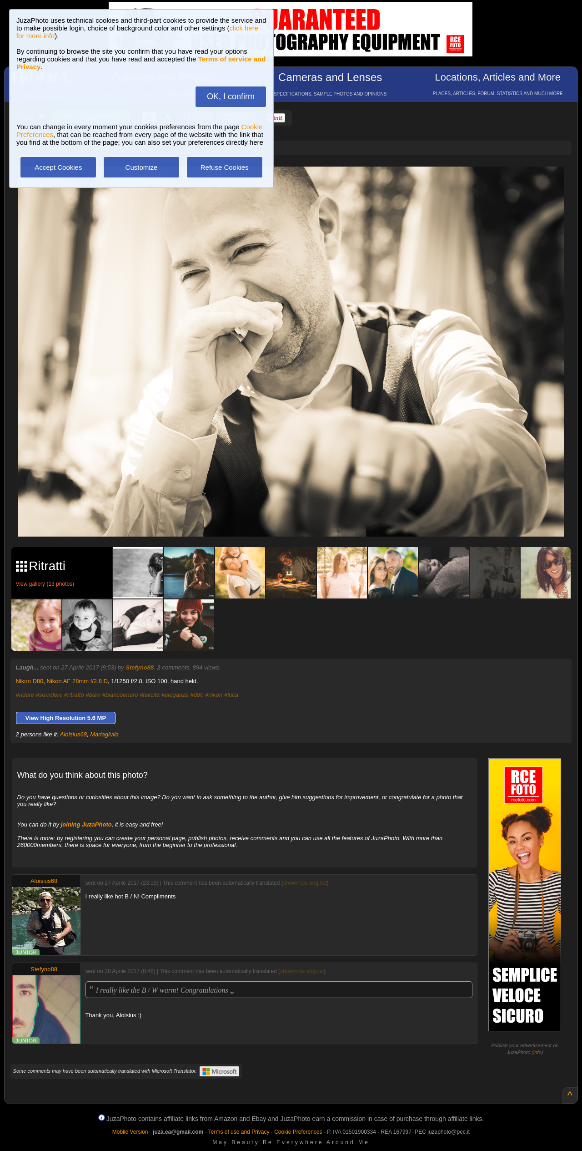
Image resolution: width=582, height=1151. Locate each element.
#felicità (150, 694)
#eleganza (175, 694)
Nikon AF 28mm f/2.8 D (77, 681)
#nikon (213, 694)
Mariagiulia (104, 734)
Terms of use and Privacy (239, 1132)
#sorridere (49, 694)
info (537, 1052)
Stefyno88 (139, 667)
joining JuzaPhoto (86, 824)
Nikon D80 (30, 681)
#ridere (25, 694)
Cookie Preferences (298, 1132)
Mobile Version (130, 1132)
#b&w (93, 694)
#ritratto (74, 694)
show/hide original (305, 883)
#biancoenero (120, 694)
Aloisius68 (73, 734)
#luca (231, 694)
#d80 (196, 694)
